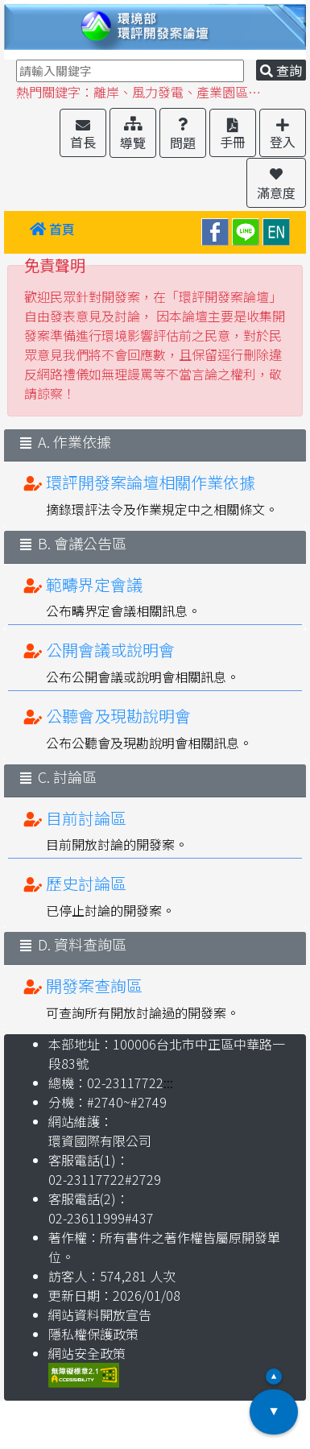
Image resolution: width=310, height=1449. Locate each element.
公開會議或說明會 (110, 649)
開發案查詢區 (94, 985)
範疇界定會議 (94, 584)
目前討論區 (86, 818)
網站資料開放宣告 (99, 1314)
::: (22, 232)
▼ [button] (274, 1412)
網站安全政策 (87, 1353)
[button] (83, 133)
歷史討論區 (86, 883)
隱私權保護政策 (93, 1333)
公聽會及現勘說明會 (118, 715)
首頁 (52, 228)
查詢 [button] (281, 70)
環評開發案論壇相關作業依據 (150, 482)
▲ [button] (274, 1376)
